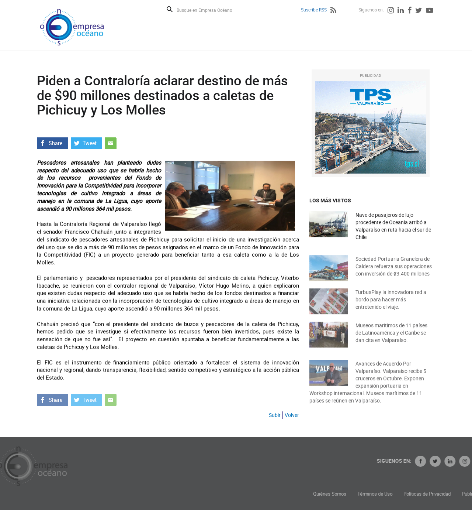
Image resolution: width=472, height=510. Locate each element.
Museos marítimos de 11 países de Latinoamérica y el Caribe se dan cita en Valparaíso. (391, 337)
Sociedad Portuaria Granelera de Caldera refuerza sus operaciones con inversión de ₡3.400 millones (393, 271)
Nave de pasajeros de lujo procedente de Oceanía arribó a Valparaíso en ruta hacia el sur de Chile (393, 226)
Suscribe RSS (314, 10)
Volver (292, 414)
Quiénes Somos (365, 494)
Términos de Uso (410, 494)
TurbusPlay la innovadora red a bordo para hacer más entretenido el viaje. (390, 304)
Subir (275, 414)
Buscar (170, 9)
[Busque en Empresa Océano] (209, 10)
